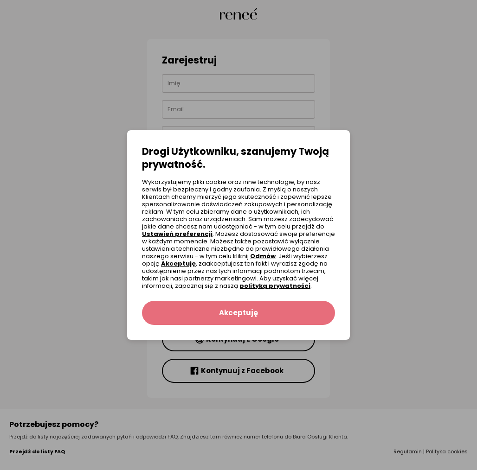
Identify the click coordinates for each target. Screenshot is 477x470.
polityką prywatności (274, 285)
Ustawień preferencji (177, 233)
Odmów (263, 256)
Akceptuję (178, 263)
